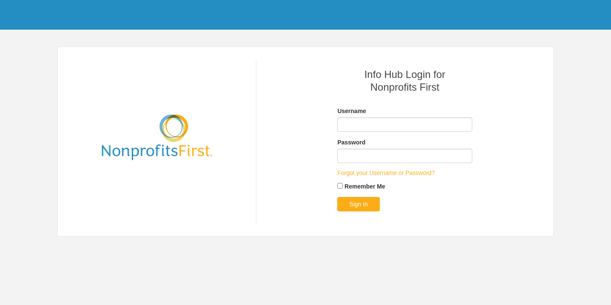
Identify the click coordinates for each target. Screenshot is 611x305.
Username (351, 111)
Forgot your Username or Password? (386, 172)
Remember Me (365, 186)
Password (351, 142)
